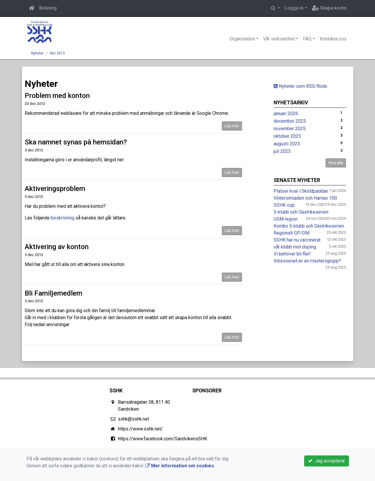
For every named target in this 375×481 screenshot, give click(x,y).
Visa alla (335, 162)
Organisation (242, 39)
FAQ (307, 39)
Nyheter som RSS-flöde (300, 86)
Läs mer (232, 126)
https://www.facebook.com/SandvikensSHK (162, 438)
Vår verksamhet (279, 39)
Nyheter (37, 53)
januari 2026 (286, 113)
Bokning (48, 8)
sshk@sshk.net (133, 419)
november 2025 (290, 128)
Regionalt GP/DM (291, 233)
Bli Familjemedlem (53, 293)
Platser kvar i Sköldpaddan (301, 191)
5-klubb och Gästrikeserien (301, 212)
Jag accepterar (326, 461)
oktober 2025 (287, 136)
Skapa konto (329, 8)
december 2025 (290, 121)
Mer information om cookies (179, 466)
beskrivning (62, 218)
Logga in (294, 8)
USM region (285, 219)
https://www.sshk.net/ (140, 429)
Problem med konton (57, 96)
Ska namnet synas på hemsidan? (76, 142)
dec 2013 (57, 53)
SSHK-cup (284, 205)
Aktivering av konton (57, 247)
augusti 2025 (287, 143)
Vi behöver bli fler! (292, 254)
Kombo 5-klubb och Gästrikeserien (309, 226)
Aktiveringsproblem (55, 189)
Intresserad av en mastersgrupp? (307, 261)
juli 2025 (282, 151)
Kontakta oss (333, 39)
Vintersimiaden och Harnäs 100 (305, 198)
